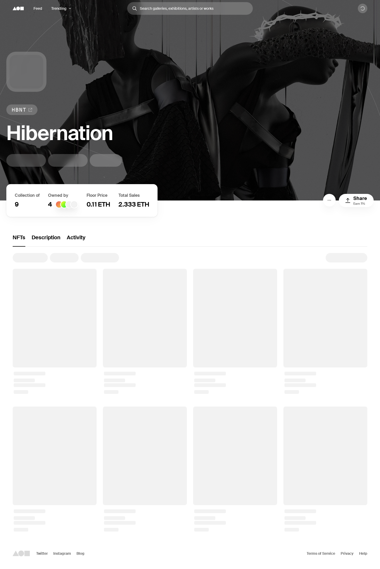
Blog (80, 553)
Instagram (62, 553)
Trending (58, 8)
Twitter (42, 553)
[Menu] (329, 200)
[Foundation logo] (18, 8)
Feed (38, 8)
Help (363, 553)
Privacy (347, 553)
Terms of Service (321, 553)
